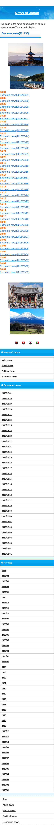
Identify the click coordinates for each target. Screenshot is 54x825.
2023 (4, 672)
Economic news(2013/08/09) (14, 225)
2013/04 (5, 774)
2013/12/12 (7, 495)
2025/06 (5, 635)
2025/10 (5, 613)
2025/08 (5, 624)
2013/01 (5, 790)
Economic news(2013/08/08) (14, 231)
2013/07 (5, 758)
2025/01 (5, 661)
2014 (4, 720)
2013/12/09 (7, 511)
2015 (4, 715)
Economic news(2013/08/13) (14, 201)
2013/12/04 (7, 538)
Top (5, 799)
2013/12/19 (7, 457)
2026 (4, 570)
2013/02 (5, 785)
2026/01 (5, 592)
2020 (4, 688)
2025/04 (5, 645)
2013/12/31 (7, 393)
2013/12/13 (7, 489)
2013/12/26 (7, 420)
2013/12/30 (7, 398)
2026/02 (5, 586)
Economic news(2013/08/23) (14, 142)
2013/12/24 (7, 430)
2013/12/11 (7, 500)
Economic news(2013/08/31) (14, 95)
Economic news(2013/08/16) (14, 183)
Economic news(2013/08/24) (14, 136)
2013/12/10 (7, 505)
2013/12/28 (7, 409)
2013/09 (5, 747)
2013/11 (5, 737)
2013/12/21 (7, 447)
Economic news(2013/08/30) (14, 101)
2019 (4, 694)
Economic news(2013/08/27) (14, 118)
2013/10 (5, 742)
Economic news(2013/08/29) (14, 107)
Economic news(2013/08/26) (14, 124)
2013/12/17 (7, 468)
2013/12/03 (7, 543)
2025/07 (5, 629)
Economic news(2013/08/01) (14, 272)
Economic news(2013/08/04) (14, 254)
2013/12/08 (7, 516)
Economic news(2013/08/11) (14, 213)
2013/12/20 (7, 452)
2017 (4, 704)
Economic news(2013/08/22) (14, 148)
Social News (7, 365)
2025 (4, 597)
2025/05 (5, 640)
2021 (4, 683)
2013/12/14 (7, 484)
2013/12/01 (7, 554)
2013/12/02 (7, 548)
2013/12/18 (7, 463)
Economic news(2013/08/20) (14, 160)
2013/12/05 (7, 532)
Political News (8, 371)
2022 (4, 678)
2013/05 (5, 769)
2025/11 (5, 608)
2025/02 (5, 656)
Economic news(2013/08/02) (14, 266)
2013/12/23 (7, 436)
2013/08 (5, 753)
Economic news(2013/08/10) (14, 219)
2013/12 (5, 731)
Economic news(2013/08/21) (14, 154)
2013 (4, 726)
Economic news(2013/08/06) (14, 242)
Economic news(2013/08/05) (14, 248)
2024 (4, 667)
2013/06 (5, 763)
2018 (4, 699)
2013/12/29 (7, 404)
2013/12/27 (7, 414)
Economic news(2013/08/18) (14, 172)
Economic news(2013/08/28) (14, 112)
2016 (4, 710)
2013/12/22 (7, 441)
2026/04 (5, 576)
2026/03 (5, 581)
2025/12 (5, 603)
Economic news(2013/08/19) (14, 166)
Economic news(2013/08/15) (14, 189)
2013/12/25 (7, 425)
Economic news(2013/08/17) (14, 177)
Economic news (9, 376)
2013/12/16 (7, 473)
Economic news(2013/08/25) (14, 130)
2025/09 (5, 619)
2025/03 (5, 651)
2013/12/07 (7, 521)
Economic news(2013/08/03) (14, 260)
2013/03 (5, 779)
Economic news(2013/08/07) (14, 237)
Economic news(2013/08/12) (14, 207)
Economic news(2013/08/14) (14, 195)
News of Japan (27, 13)
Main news (7, 360)
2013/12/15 (7, 479)
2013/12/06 (7, 527)
